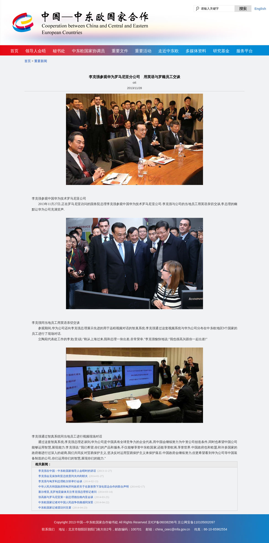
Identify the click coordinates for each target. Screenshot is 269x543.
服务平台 (244, 51)
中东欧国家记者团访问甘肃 (54, 507)
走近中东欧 (168, 51)
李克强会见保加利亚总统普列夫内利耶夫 (63, 476)
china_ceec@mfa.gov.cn (172, 529)
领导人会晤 (35, 51)
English (260, 9)
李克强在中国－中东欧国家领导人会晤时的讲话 (67, 470)
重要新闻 (40, 61)
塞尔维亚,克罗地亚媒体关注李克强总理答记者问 (67, 491)
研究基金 (221, 51)
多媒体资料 (196, 51)
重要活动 (143, 51)
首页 (14, 51)
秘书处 (59, 51)
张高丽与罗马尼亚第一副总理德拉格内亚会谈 (65, 497)
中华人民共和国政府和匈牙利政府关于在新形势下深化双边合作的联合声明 (83, 486)
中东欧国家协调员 (88, 51)
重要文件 (120, 51)
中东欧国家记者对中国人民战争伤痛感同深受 (65, 502)
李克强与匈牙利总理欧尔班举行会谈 (60, 481)
